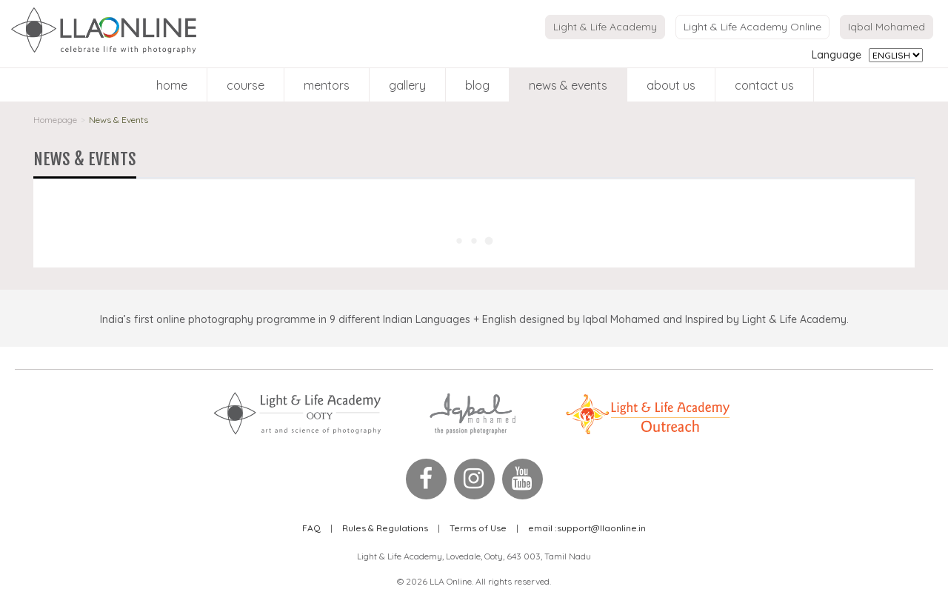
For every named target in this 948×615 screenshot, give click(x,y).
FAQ (311, 527)
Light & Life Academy (605, 26)
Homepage (55, 119)
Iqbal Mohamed (886, 26)
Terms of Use (478, 527)
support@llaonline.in (587, 527)
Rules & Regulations (385, 527)
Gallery (407, 85)
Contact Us (764, 85)
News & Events (568, 85)
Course (245, 85)
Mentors (327, 85)
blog (477, 85)
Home (171, 85)
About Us (671, 85)
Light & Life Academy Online (752, 26)
